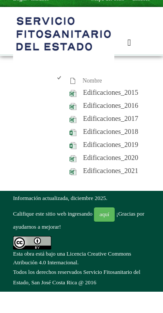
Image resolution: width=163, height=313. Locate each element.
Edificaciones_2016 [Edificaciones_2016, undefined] (110, 105)
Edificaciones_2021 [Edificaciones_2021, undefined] (110, 170)
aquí (104, 214)
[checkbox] (59, 81)
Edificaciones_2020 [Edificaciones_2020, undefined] (110, 157)
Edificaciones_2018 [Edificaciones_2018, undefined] (110, 131)
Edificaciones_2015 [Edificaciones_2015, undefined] (110, 92)
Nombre (92, 80)
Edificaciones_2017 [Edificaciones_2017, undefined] (110, 118)
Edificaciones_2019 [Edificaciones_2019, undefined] (110, 144)
